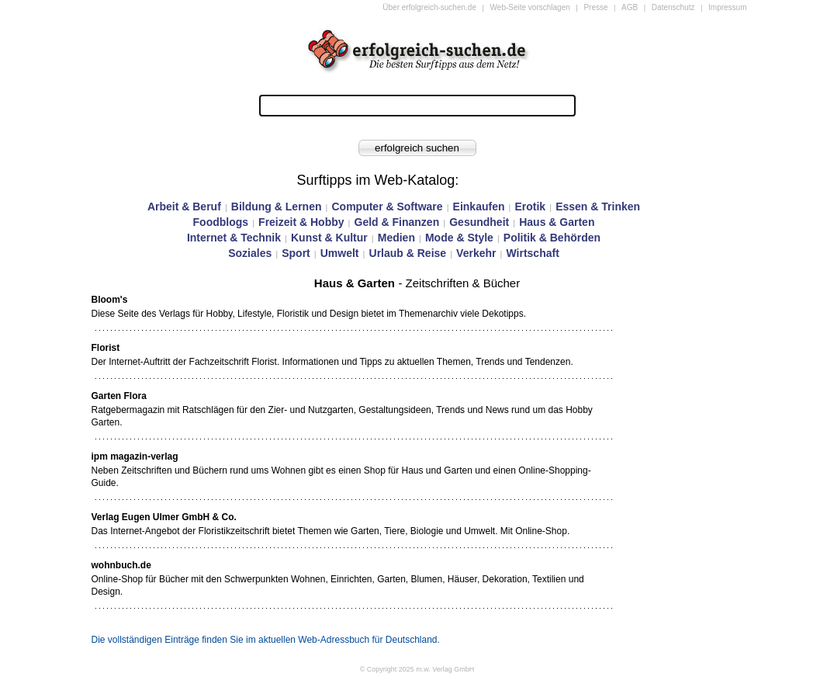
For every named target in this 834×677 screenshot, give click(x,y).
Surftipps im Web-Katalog (376, 180)
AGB (629, 7)
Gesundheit (479, 222)
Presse (595, 7)
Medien (396, 237)
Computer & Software (386, 206)
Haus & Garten (556, 222)
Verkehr (476, 253)
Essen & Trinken (597, 206)
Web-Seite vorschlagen (530, 7)
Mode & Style (459, 237)
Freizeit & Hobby (301, 222)
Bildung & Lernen (276, 206)
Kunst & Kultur (329, 237)
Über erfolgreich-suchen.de (429, 7)
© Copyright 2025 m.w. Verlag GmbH (417, 669)
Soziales (250, 253)
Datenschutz (673, 7)
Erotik (529, 206)
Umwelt (339, 253)
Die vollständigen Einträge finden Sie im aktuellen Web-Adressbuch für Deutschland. (266, 639)
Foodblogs (221, 222)
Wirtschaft (532, 253)
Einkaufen (479, 206)
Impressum (727, 7)
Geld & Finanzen (397, 222)
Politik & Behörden (552, 237)
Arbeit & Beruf (184, 206)
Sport (296, 253)
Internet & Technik (234, 237)
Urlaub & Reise (408, 253)
